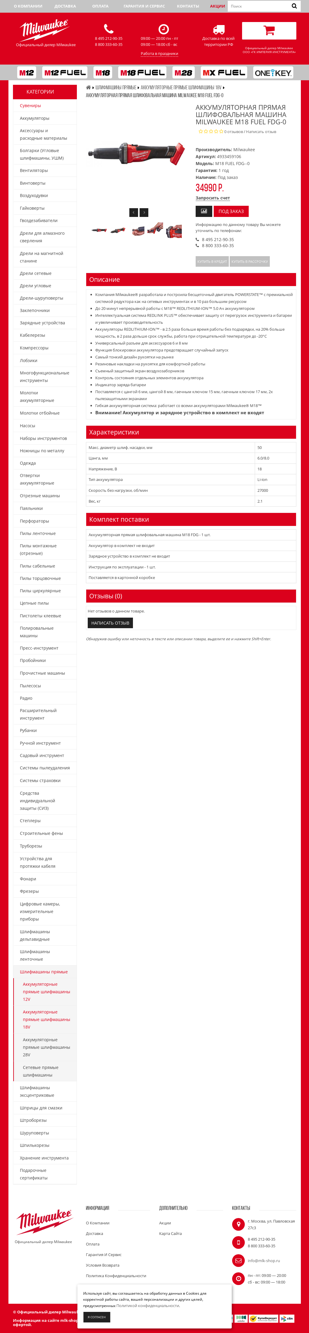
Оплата (100, 6)
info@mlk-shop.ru (264, 1260)
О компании (28, 6)
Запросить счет (213, 198)
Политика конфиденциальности (116, 1275)
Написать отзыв (261, 131)
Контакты (188, 6)
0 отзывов (233, 131)
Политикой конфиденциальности (147, 1305)
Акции (217, 6)
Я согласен (97, 1317)
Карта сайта (170, 1233)
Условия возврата (102, 1265)
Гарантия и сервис (144, 6)
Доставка (65, 6)
